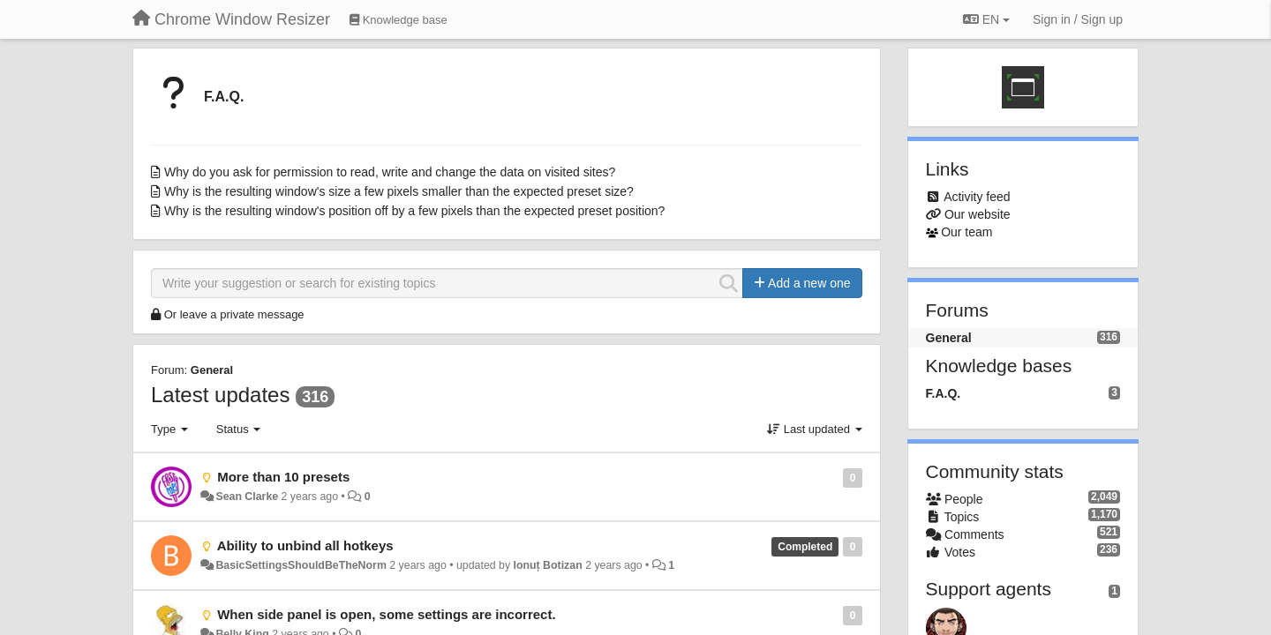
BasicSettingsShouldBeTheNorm (300, 565)
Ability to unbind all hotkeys (305, 545)
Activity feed (977, 197)
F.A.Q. (224, 96)
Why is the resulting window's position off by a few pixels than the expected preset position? (414, 211)
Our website (977, 214)
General (212, 370)
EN (986, 19)
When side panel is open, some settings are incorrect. (386, 614)
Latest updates (220, 395)
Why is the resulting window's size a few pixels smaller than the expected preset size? (399, 191)
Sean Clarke (246, 496)
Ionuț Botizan (548, 565)
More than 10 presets (283, 476)
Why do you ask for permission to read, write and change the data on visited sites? (389, 172)
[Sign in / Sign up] (1078, 19)
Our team (966, 232)
